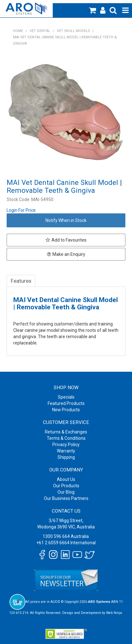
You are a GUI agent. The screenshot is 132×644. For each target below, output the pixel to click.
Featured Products (66, 403)
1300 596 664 (56, 536)
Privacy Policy (66, 444)
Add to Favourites (69, 240)
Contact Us (66, 511)
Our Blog (66, 492)
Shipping (66, 457)
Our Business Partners (66, 498)
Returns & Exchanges (66, 431)
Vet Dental (40, 31)
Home (18, 31)
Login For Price (21, 210)
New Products (66, 409)
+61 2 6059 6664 (52, 542)
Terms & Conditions (66, 438)
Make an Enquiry (68, 254)
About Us (66, 479)
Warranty (66, 450)
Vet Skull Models (73, 31)
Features (21, 281)
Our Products (66, 485)
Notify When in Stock (66, 220)
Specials (66, 397)
